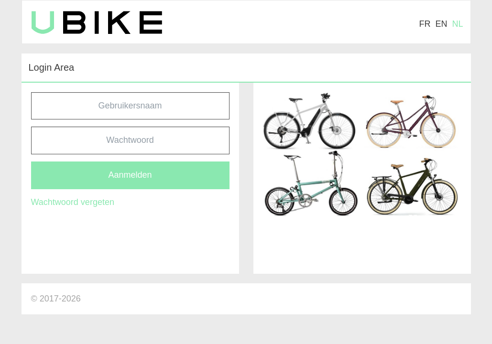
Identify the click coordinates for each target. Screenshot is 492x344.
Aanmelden (130, 175)
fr (424, 24)
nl (457, 24)
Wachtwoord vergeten (72, 202)
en (441, 24)
